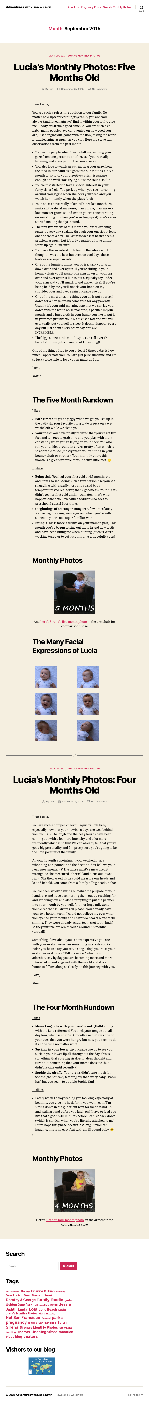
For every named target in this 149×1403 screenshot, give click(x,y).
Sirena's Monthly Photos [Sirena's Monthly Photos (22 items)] (39, 1327)
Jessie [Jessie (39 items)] (65, 1304)
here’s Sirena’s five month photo (63, 622)
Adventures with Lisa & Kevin (28, 7)
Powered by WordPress (70, 1394)
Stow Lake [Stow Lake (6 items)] (65, 1327)
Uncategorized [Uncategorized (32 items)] (44, 1332)
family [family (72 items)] (43, 1299)
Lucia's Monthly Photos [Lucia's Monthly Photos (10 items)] (21, 1313)
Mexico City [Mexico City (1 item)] (50, 1314)
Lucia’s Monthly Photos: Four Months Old (74, 785)
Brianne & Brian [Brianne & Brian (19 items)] (43, 1291)
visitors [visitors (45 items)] (30, 1336)
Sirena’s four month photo (65, 1220)
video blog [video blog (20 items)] (14, 1337)
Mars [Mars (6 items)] (42, 1313)
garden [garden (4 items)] (68, 1300)
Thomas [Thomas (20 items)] (23, 1332)
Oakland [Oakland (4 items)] (45, 1318)
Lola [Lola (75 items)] (33, 1309)
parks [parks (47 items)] (57, 1317)
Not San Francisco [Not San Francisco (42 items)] (23, 1317)
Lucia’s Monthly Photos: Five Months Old (74, 72)
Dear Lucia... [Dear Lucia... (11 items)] (14, 1295)
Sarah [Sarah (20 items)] (62, 1322)
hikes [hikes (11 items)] (54, 1304)
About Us (73, 7)
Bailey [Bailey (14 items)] (25, 1291)
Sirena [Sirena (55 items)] (12, 1327)
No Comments (99, 89)
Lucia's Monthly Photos (84, 55)
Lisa (51, 89)
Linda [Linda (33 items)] (22, 1309)
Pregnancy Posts (91, 7)
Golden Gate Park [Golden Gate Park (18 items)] (19, 1304)
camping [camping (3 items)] (60, 1291)
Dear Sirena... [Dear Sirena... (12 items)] (33, 1295)
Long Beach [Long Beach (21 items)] (48, 1309)
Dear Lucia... (57, 55)
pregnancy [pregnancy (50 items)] (16, 1322)
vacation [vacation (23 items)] (66, 1332)
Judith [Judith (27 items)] (11, 1309)
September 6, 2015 (72, 801)
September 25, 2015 (72, 89)
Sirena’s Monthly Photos (117, 7)
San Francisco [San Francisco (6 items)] (47, 1322)
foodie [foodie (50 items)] (57, 1299)
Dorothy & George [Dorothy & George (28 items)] (21, 1300)
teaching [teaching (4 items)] (11, 1332)
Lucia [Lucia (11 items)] (62, 1309)
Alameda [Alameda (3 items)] (14, 1291)
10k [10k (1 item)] (7, 1292)
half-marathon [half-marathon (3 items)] (41, 1305)
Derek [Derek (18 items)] (48, 1295)
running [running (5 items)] (32, 1322)
